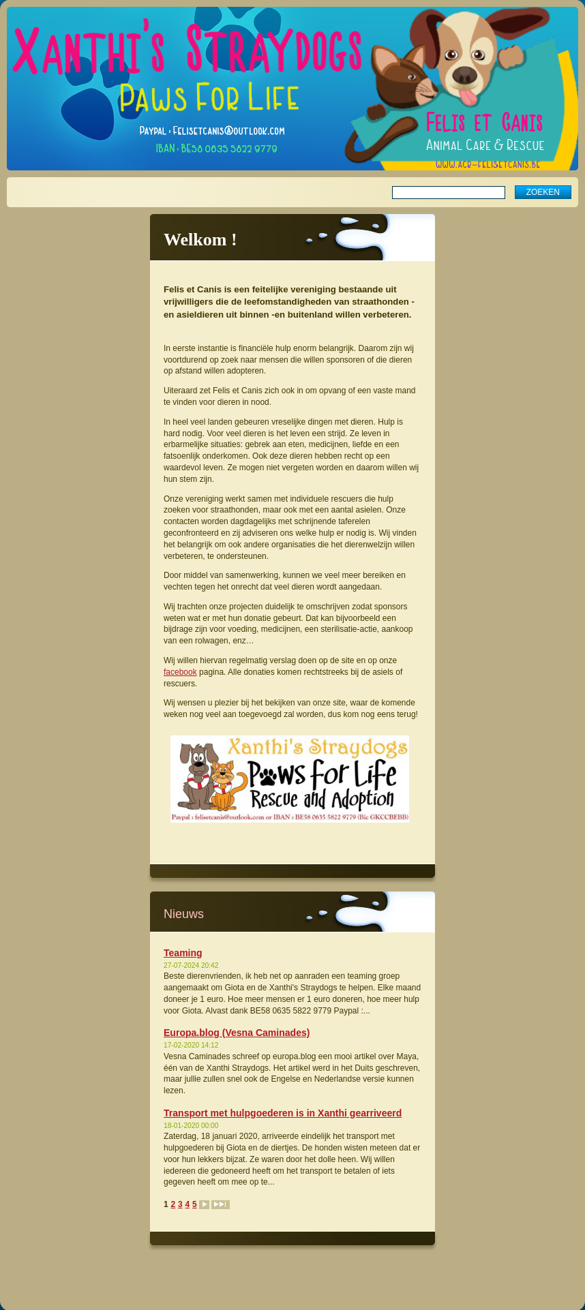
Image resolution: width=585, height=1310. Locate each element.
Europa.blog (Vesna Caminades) (237, 1032)
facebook (180, 672)
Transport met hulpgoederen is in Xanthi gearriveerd (283, 1113)
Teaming (183, 952)
